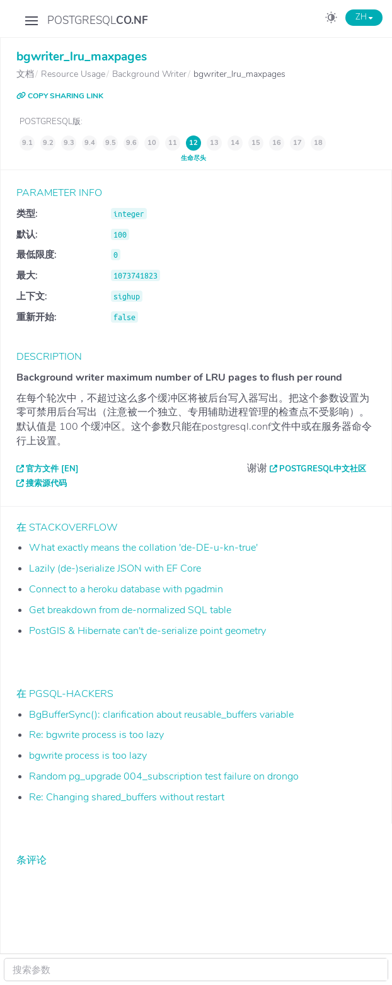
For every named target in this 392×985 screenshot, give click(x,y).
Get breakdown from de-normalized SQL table (130, 610)
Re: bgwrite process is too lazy (96, 735)
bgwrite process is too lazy (88, 756)
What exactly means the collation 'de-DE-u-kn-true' (143, 548)
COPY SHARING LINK (59, 96)
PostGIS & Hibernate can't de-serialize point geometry (147, 631)
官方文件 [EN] (52, 469)
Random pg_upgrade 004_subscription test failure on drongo (164, 776)
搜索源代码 (46, 483)
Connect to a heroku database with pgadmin (126, 589)
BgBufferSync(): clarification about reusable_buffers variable (161, 715)
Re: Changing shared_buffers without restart (126, 797)
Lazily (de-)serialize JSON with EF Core (115, 568)
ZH (363, 17)
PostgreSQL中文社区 (322, 469)
